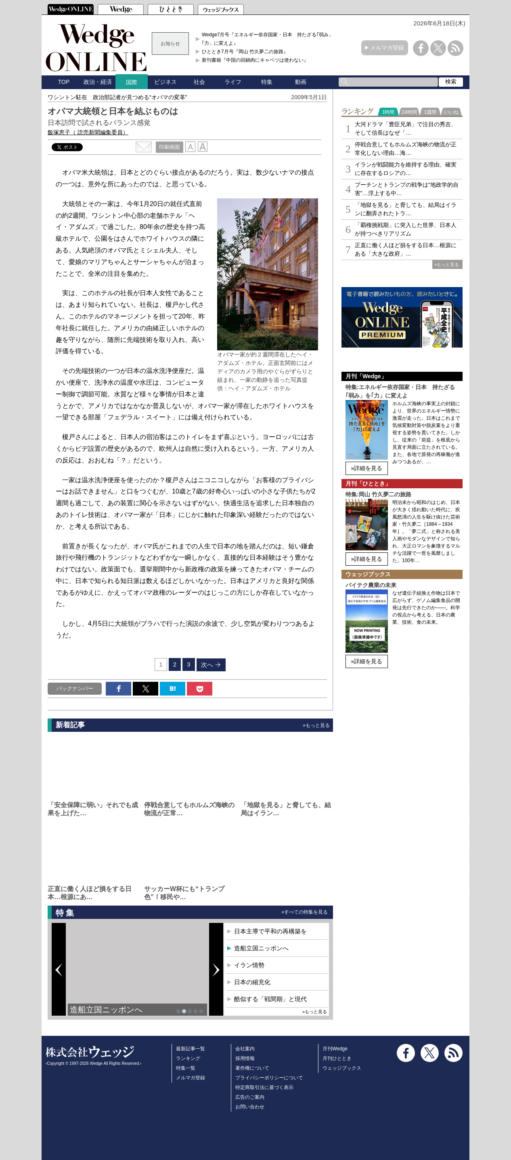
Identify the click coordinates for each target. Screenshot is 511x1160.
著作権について (252, 1068)
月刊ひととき (337, 1058)
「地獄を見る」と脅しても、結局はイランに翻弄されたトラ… (406, 209)
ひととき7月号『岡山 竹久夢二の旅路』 (245, 51)
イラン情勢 (249, 965)
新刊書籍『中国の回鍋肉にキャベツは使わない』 (255, 60)
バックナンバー (75, 688)
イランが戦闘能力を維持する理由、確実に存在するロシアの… (406, 168)
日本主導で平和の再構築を (270, 931)
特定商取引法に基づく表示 (264, 1087)
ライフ (232, 82)
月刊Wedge (335, 1049)
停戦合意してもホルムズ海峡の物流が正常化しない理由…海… (406, 148)
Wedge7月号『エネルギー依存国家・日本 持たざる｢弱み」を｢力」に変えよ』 (270, 39)
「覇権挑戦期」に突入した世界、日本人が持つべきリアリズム (406, 229)
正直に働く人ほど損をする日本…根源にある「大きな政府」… (406, 249)
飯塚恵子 (88, 132)
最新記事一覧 (190, 1049)
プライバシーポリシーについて (269, 1078)
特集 (266, 82)
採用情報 (245, 1058)
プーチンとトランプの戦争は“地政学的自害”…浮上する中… (407, 188)
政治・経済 (98, 82)
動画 (300, 82)
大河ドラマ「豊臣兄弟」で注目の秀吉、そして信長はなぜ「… (406, 128)
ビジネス (165, 82)
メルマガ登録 (387, 47)
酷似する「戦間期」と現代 (270, 998)
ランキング (188, 1058)
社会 (199, 82)
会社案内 (245, 1049)
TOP (64, 82)
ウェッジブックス (342, 1068)
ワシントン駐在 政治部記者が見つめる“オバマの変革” (117, 97)
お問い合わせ (249, 1107)
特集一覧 (185, 1068)
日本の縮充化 (252, 982)
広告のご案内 (249, 1097)
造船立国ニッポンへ (106, 1009)
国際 (131, 82)
